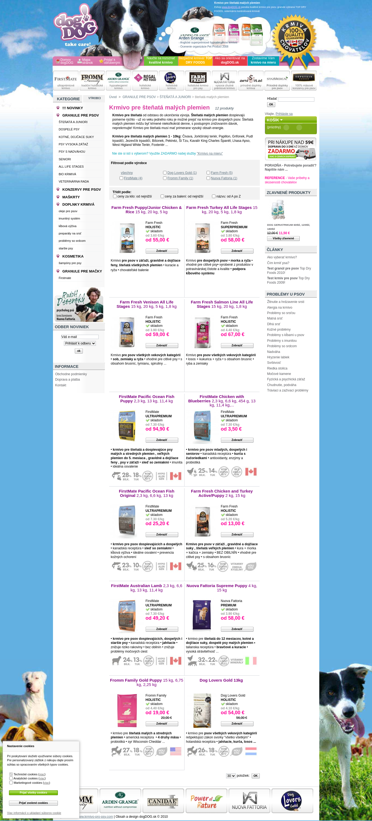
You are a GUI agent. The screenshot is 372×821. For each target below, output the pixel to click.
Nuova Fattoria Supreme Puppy (221, 587)
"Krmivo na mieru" (210, 153)
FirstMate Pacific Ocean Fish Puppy (146, 398)
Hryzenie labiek (278, 357)
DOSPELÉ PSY (69, 129)
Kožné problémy (279, 329)
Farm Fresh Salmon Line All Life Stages (222, 304)
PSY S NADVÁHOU (72, 151)
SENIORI (65, 159)
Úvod (113, 97)
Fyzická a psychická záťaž (286, 379)
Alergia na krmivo (279, 307)
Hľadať (272, 99)
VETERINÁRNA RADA (74, 181)
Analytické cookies (26, 778)
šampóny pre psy (70, 263)
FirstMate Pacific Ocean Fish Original (146, 493)
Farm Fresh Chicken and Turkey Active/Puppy (222, 493)
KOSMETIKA (73, 256)
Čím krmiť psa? (278, 263)
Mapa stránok (87, 61)
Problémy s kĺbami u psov (285, 335)
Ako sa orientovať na (230, 60)
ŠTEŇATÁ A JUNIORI (175, 97)
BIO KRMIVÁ (67, 174)
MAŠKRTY (71, 197)
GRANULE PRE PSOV (139, 97)
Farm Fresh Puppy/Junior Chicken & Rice (146, 209)
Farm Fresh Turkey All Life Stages (222, 209)
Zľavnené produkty (289, 192)
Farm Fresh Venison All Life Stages (147, 304)
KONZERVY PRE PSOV (81, 189)
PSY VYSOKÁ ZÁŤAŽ (73, 144)
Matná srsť (275, 318)
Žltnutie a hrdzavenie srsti (285, 302)
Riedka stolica (277, 368)
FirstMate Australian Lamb (146, 587)
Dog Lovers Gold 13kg (222, 680)
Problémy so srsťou (281, 313)
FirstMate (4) (133, 178)
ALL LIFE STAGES (71, 166)
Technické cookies (25, 774)
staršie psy (66, 248)
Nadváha (273, 352)
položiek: (243, 776)
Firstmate (65, 278)
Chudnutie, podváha (281, 385)
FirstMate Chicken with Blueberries (222, 400)
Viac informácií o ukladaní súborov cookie (34, 812)
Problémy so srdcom (282, 346)
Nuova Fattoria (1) (224, 178)
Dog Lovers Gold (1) (182, 173)
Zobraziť (161, 250)
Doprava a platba (67, 379)
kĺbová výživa (67, 226)
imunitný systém (69, 218)
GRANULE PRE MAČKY (82, 271)
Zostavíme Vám (263, 60)
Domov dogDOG (67, 61)
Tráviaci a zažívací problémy (287, 390)
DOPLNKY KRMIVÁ (78, 204)
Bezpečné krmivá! (195, 60)
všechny (127, 173)
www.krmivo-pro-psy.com (95, 817)
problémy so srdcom (72, 240)
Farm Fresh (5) (222, 173)
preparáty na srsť (70, 233)
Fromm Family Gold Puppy (146, 682)
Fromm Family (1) (180, 178)
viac (41, 774)
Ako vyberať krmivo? (282, 257)
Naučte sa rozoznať (161, 60)
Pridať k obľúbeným (112, 61)
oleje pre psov (68, 211)
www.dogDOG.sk (231, 7)
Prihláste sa (284, 114)
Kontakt (60, 385)
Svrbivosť (274, 363)
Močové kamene (279, 374)
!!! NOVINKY (72, 108)
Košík (273, 120)
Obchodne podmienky (71, 374)
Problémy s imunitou (282, 341)
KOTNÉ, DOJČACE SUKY (76, 137)
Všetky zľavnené (283, 238)
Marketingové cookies (28, 782)
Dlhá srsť (273, 324)
